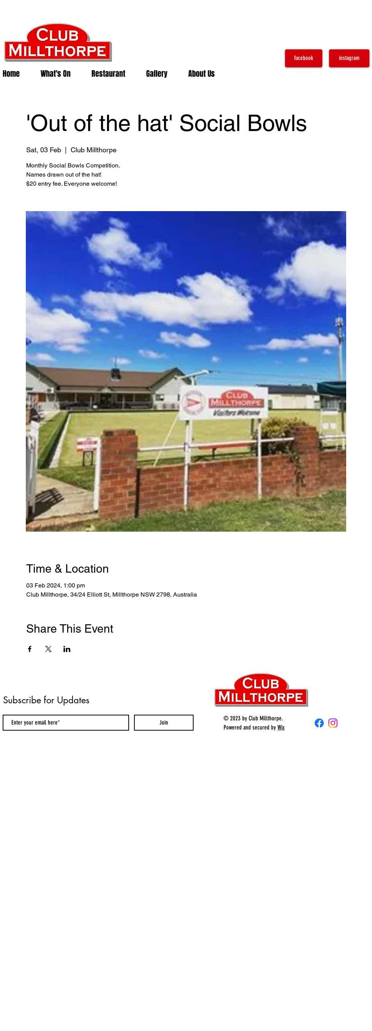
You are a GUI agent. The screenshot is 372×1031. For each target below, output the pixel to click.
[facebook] (303, 58)
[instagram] (349, 58)
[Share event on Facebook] (29, 649)
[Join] (164, 723)
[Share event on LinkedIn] (67, 649)
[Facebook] (319, 723)
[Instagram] (333, 723)
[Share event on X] (48, 649)
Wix (281, 727)
